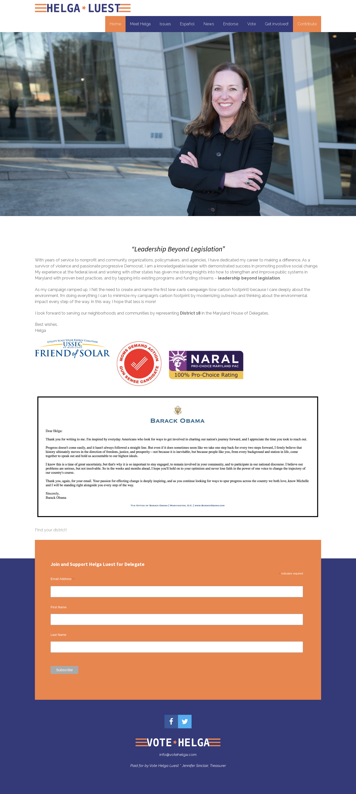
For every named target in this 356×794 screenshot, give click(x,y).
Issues (165, 24)
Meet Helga (140, 24)
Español (187, 24)
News (209, 24)
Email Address (62, 579)
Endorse (230, 24)
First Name (58, 607)
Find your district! (51, 530)
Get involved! (276, 24)
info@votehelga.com (178, 754)
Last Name (58, 635)
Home (115, 24)
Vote (251, 24)
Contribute (307, 24)
